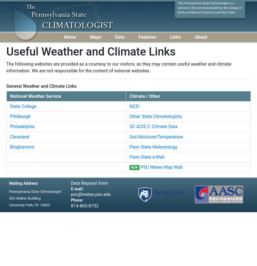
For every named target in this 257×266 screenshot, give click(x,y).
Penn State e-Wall (147, 157)
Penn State (227, 12)
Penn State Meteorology (153, 147)
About (201, 37)
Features (147, 37)
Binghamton (22, 147)
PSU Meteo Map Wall (162, 167)
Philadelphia (22, 126)
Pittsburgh (20, 116)
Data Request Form (89, 183)
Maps (95, 37)
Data (119, 37)
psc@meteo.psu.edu (91, 194)
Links (175, 37)
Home (70, 37)
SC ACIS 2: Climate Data (153, 126)
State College (23, 106)
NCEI (134, 106)
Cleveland (19, 137)
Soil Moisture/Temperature (156, 137)
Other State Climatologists (155, 116)
